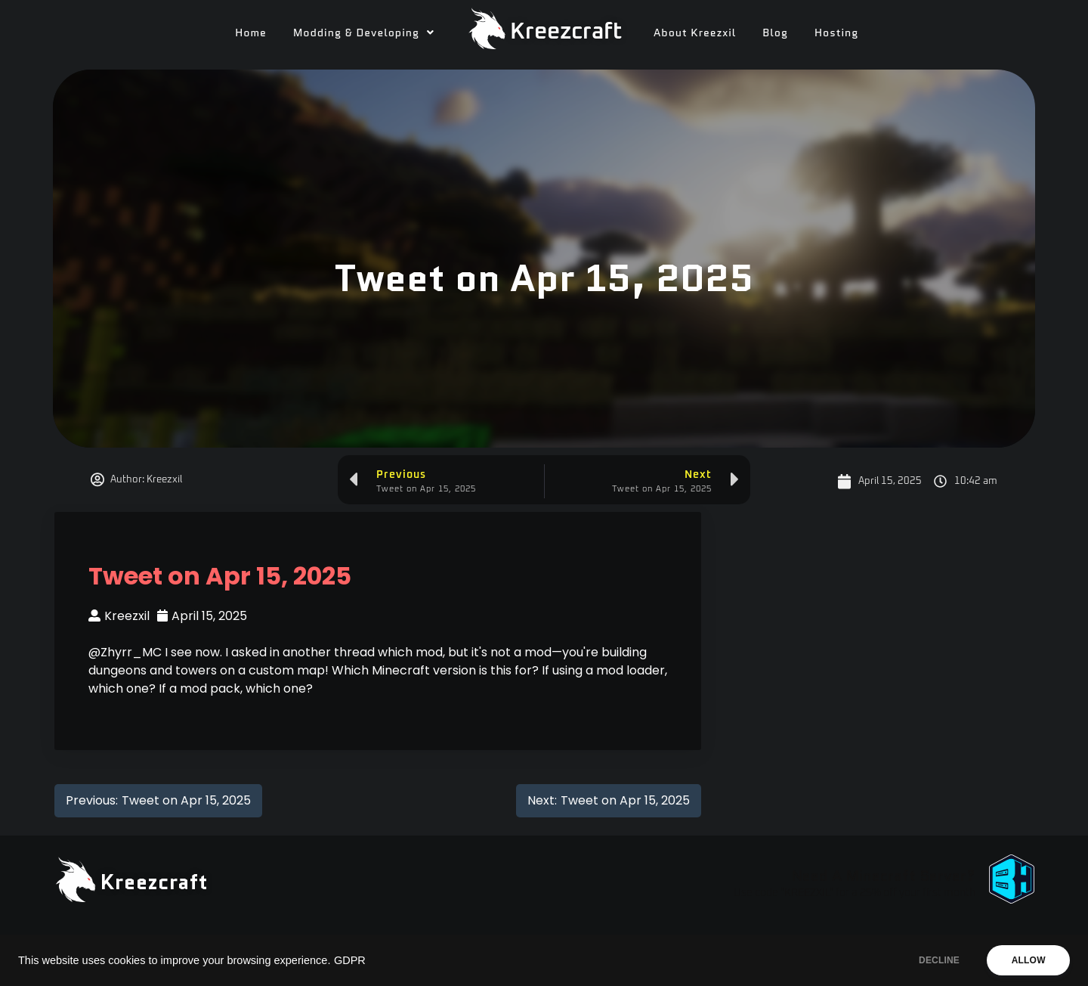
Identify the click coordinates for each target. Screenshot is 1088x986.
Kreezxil (119, 616)
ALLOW (1026, 960)
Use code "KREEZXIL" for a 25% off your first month (854, 893)
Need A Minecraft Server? (883, 875)
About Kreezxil (695, 32)
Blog (775, 32)
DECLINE (933, 960)
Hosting (836, 32)
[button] (364, 32)
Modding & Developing (363, 32)
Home (251, 32)
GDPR (350, 960)
